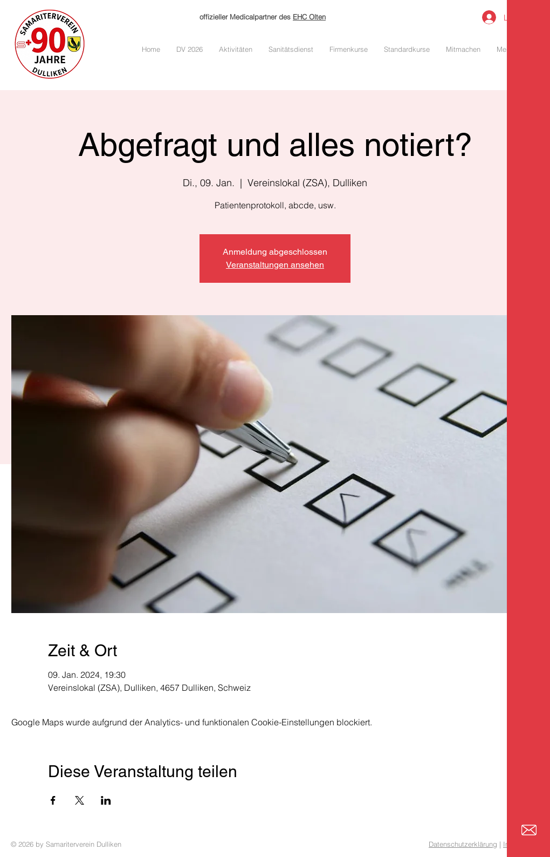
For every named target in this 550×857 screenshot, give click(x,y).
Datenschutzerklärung (463, 844)
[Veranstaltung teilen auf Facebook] (53, 800)
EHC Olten (309, 16)
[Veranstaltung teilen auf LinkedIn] (106, 800)
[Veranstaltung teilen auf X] (79, 800)
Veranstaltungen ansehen (275, 265)
